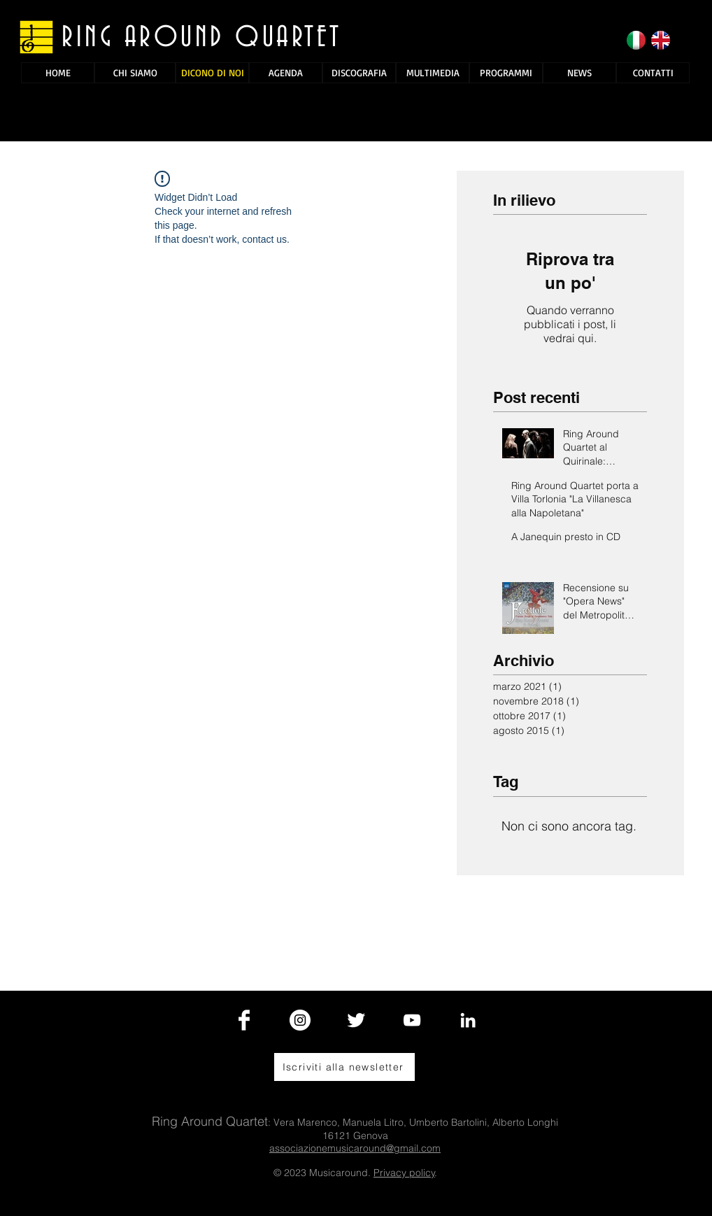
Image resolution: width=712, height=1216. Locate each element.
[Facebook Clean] (244, 1020)
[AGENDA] (285, 72)
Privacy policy (404, 1172)
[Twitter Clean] (356, 1020)
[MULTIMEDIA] (432, 72)
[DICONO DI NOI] (212, 72)
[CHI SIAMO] (135, 72)
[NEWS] (579, 72)
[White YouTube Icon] (411, 1020)
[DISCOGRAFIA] (359, 72)
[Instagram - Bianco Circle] (300, 1020)
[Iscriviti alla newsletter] (344, 1067)
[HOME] (57, 72)
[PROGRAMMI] (506, 72)
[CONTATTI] (653, 72)
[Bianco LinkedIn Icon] (467, 1020)
